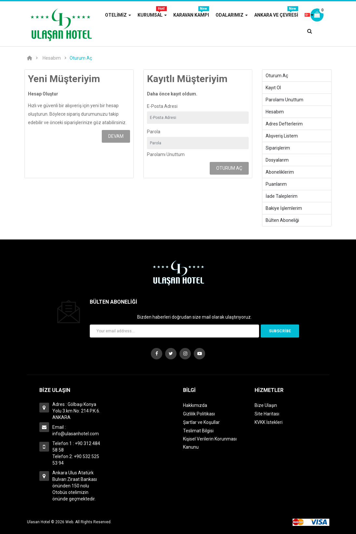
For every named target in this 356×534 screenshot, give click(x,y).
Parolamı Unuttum (166, 154)
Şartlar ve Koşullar (201, 422)
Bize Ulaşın (266, 405)
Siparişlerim (278, 148)
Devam (116, 136)
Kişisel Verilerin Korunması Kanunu (210, 443)
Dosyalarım (277, 160)
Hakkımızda (195, 405)
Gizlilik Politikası (199, 413)
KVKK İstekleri (269, 422)
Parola (153, 131)
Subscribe (280, 331)
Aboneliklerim (280, 172)
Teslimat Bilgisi (198, 430)
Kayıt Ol (273, 87)
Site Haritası (267, 413)
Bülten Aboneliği (282, 220)
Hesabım (52, 58)
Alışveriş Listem (282, 135)
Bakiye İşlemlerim (284, 208)
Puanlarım (276, 184)
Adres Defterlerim (284, 123)
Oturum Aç (81, 58)
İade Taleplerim (281, 196)
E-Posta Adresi (162, 106)
